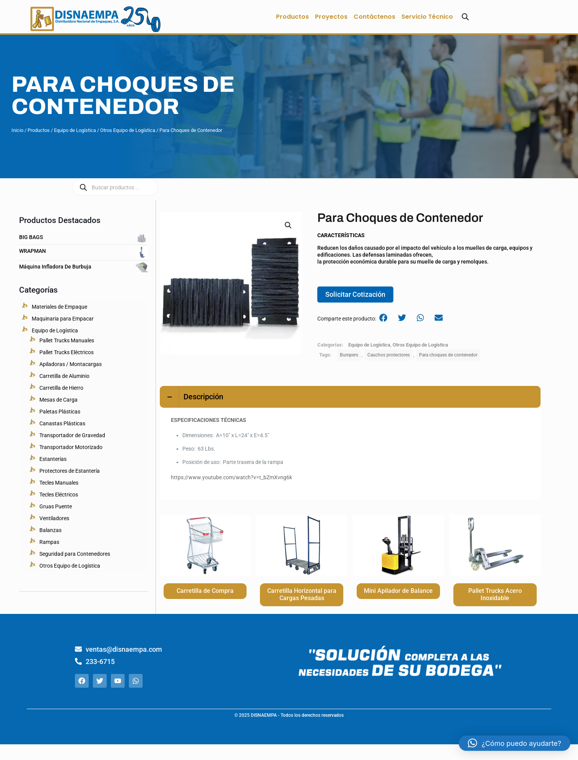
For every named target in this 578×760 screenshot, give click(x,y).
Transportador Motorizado (70, 447)
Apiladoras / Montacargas (70, 364)
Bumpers (349, 357)
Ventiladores (54, 518)
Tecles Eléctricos (58, 494)
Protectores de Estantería (69, 471)
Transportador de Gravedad (72, 435)
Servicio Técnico (427, 16)
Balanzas (50, 530)
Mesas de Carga (58, 400)
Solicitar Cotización (355, 295)
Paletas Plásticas (59, 411)
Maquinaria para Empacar (63, 319)
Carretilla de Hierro (61, 388)
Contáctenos (374, 16)
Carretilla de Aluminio (64, 376)
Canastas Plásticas (62, 423)
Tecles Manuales (58, 483)
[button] (288, 225)
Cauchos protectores (388, 357)
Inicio (17, 130)
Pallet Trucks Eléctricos (66, 352)
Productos (292, 16)
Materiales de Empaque (59, 307)
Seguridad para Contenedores (74, 554)
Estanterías (53, 459)
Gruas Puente (55, 506)
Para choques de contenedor (448, 357)
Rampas (49, 542)
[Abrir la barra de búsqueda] (465, 16)
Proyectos (331, 16)
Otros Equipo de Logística (127, 130)
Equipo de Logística (75, 130)
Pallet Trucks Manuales (66, 340)
